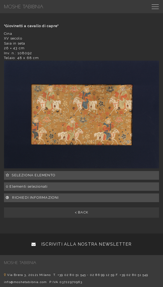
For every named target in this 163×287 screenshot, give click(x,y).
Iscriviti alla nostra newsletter (81, 244)
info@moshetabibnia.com (25, 282)
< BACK (81, 212)
